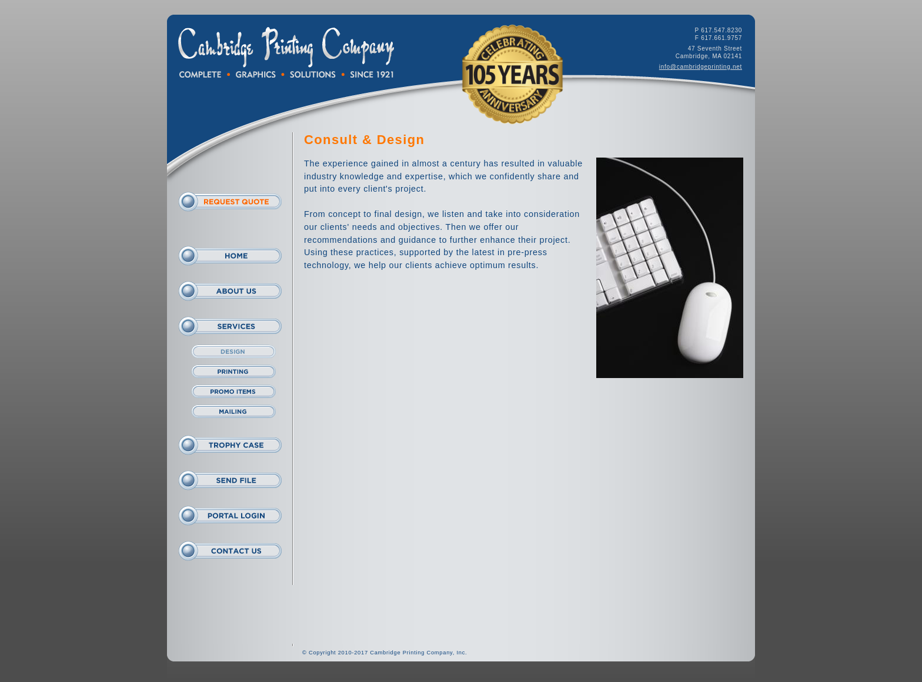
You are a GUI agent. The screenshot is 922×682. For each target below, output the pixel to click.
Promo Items (233, 391)
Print (233, 371)
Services (230, 326)
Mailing (233, 411)
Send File (230, 480)
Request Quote (230, 201)
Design (233, 351)
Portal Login (230, 515)
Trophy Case (230, 445)
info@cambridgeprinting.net (700, 66)
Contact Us (230, 550)
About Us (230, 291)
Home (230, 255)
